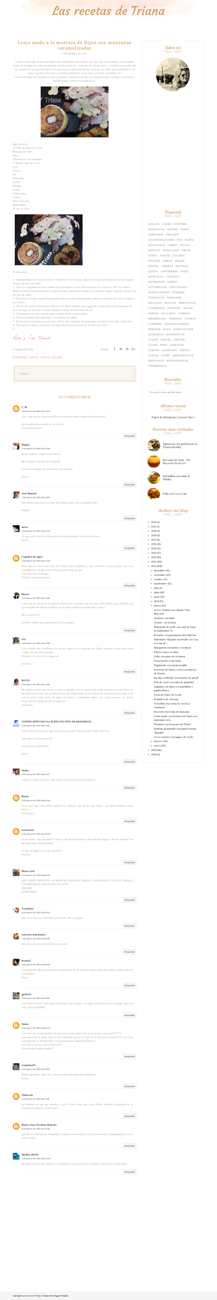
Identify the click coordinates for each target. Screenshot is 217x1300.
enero (157, 745)
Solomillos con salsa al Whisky (176, 477)
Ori (24, 639)
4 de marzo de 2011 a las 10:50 (36, 834)
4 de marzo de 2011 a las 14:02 (36, 912)
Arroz (167, 260)
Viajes (153, 339)
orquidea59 (28, 1065)
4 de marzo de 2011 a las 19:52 (36, 1069)
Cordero (155, 323)
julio (156, 587)
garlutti (26, 994)
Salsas (57, 357)
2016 (153, 544)
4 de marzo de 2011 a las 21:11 (35, 1099)
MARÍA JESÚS (30, 1154)
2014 (153, 552)
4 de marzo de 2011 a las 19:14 (36, 998)
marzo (157, 605)
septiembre (160, 583)
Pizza (185, 271)
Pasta (189, 239)
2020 (154, 530)
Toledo (178, 255)
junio (157, 592)
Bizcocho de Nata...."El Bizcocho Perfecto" (176, 461)
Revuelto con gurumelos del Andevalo (175, 635)
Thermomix (157, 365)
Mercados (156, 360)
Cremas (167, 266)
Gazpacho (169, 350)
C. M (24, 407)
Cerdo (45, 357)
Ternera (178, 292)
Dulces (154, 224)
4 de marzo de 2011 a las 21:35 (36, 1128)
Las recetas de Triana (108, 11)
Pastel (153, 266)
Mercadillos (183, 355)
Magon (26, 444)
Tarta (152, 255)
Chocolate (178, 287)
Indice (185, 350)
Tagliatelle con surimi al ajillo (170, 665)
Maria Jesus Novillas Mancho (39, 1124)
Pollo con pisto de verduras (169, 656)
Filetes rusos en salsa (166, 652)
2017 (153, 539)
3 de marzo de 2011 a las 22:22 (36, 531)
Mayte (25, 594)
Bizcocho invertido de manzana (171, 711)
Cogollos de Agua (32, 556)
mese (25, 527)
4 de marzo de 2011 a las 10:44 (36, 800)
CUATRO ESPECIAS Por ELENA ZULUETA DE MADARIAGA (56, 721)
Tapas (185, 229)
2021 (153, 526)
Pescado (172, 234)
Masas (180, 260)
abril (156, 601)
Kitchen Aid (157, 287)
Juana (25, 1023)
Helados (155, 302)
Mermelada (157, 318)
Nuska (25, 770)
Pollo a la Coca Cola (174, 493)
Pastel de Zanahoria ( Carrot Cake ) (173, 417)
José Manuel (29, 493)
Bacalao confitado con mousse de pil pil (176, 677)
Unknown (27, 1095)
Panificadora (159, 292)
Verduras (155, 234)
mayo (157, 596)
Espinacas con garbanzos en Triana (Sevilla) (180, 445)
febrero (158, 741)
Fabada (153, 350)
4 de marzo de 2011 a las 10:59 (36, 875)
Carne (33, 357)
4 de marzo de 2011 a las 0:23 (36, 774)
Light (165, 355)
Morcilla (156, 276)
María (25, 796)
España (166, 339)
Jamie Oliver (183, 329)
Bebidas (154, 329)
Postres (180, 224)
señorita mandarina (33, 934)
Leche (153, 344)
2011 (153, 566)
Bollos (170, 302)
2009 (154, 754)
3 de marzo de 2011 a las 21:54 (36, 497)
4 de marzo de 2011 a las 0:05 (36, 725)
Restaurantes (177, 360)
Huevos (154, 250)
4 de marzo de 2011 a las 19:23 (36, 1028)
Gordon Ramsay (177, 323)
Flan (166, 329)
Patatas (154, 260)
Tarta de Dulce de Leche (168, 694)
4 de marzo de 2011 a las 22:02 (36, 1158)
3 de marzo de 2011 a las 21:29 (36, 411)
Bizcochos (156, 245)
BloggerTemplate (61, 1296)
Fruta (186, 250)
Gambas (184, 313)
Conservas (156, 308)
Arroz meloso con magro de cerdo (173, 737)
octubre (158, 579)
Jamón (172, 281)
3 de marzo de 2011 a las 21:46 (36, 448)
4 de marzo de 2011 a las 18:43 (36, 964)
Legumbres (169, 271)
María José (28, 871)
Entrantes (156, 281)
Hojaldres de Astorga (166, 699)
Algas (188, 308)
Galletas (168, 313)
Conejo (190, 318)
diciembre (159, 570)
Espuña (179, 339)
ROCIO (26, 680)
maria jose (28, 829)
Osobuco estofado (164, 618)
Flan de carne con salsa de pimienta (174, 682)
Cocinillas (28, 908)
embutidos (187, 302)
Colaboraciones (161, 239)
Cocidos (172, 276)
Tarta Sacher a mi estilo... (168, 660)
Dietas (153, 313)
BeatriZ (26, 960)
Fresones (174, 297)
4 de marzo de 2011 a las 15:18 (36, 938)
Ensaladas (171, 250)
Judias (153, 355)
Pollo (185, 245)
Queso (153, 271)
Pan (179, 239)
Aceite (165, 255)
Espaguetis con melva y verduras (172, 647)
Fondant (174, 308)
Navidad (182, 266)
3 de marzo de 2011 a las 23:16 (36, 598)
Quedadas (156, 334)
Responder (129, 436)
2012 (153, 561)
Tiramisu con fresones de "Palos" (172, 724)
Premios (175, 318)
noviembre (160, 574)
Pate (163, 344)
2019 (153, 535)
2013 (153, 557)
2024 (153, 522)
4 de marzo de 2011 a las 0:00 (36, 684)
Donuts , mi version (165, 622)
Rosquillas (175, 334)
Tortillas (156, 297)
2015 (153, 548)
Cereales (177, 344)
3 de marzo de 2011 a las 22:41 (36, 560)
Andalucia (156, 229)
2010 (153, 750)
